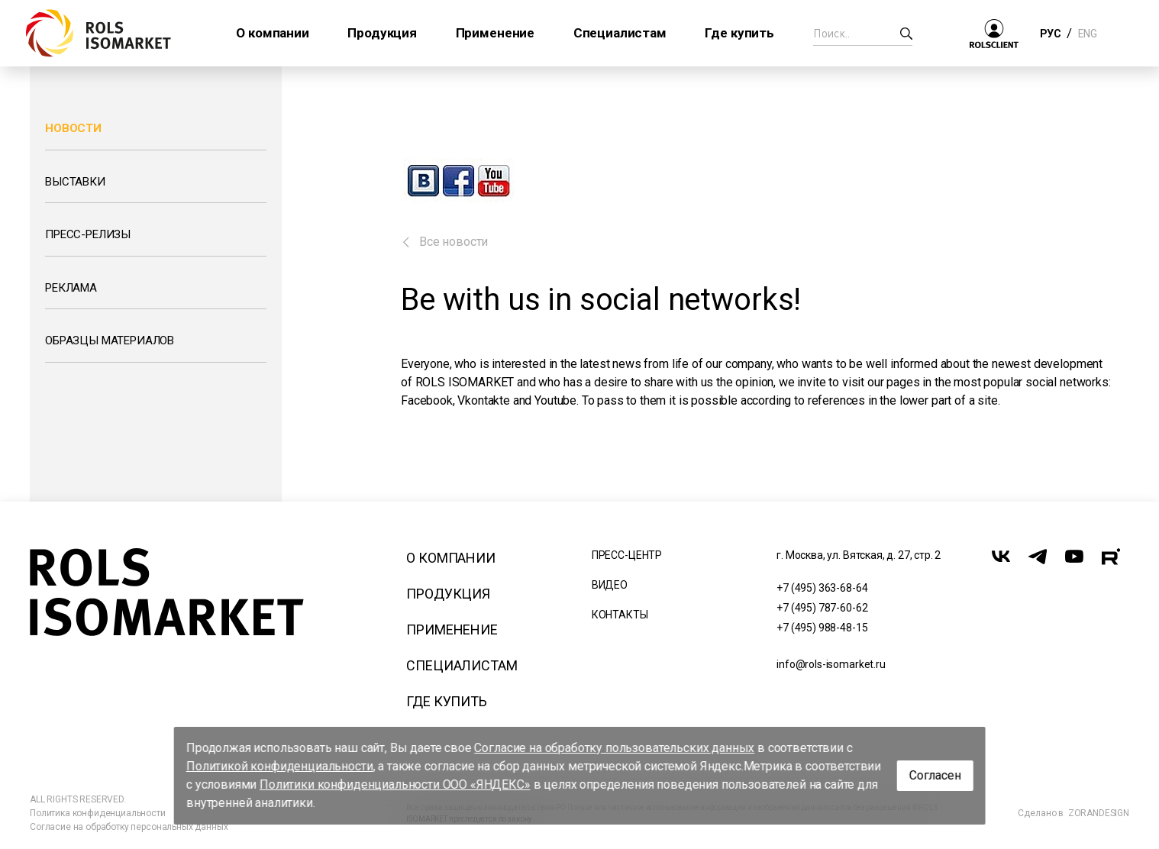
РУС (1050, 33)
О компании (450, 558)
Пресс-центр (627, 555)
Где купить (446, 701)
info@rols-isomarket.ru (830, 664)
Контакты (620, 615)
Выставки (75, 182)
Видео (610, 585)
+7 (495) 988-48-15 (821, 627)
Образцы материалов (109, 340)
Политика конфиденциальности (98, 813)
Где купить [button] (739, 32)
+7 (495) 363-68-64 (821, 588)
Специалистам (461, 665)
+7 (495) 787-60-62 (821, 608)
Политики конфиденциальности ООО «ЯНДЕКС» (395, 784)
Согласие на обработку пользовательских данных (614, 748)
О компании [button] (272, 32)
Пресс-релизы (88, 234)
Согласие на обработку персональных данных (129, 827)
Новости (73, 128)
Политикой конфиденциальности (279, 766)
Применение (451, 629)
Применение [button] (495, 32)
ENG (1087, 33)
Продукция (448, 594)
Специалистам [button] (620, 32)
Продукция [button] (382, 32)
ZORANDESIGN (1098, 813)
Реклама (71, 288)
